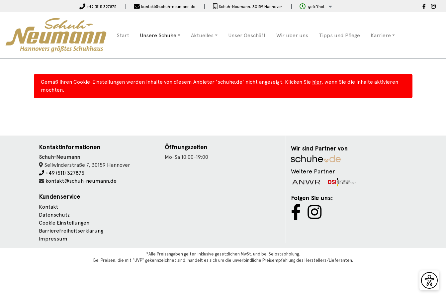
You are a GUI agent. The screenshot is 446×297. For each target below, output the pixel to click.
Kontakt (48, 207)
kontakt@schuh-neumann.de (81, 181)
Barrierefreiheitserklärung (71, 231)
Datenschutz (54, 215)
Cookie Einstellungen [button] (64, 223)
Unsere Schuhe (158, 35)
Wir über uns (292, 35)
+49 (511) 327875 (61, 173)
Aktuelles (202, 35)
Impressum (53, 239)
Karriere (381, 35)
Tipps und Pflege (339, 35)
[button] (316, 6)
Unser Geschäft (247, 35)
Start (123, 35)
